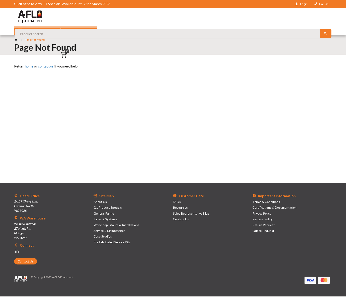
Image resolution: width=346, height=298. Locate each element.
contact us (46, 68)
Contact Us (26, 263)
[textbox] (173, 17)
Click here (22, 4)
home (29, 68)
